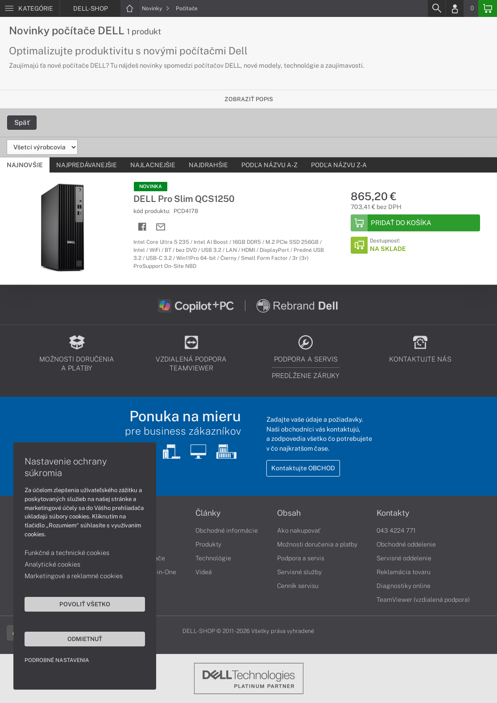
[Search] (436, 8)
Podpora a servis (300, 558)
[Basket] (487, 8)
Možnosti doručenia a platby (317, 544)
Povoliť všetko (84, 604)
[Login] (455, 8)
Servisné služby (299, 572)
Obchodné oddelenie (406, 544)
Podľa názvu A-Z (269, 165)
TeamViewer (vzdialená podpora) (423, 599)
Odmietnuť (84, 638)
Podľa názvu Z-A (339, 165)
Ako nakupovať (298, 530)
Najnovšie (25, 165)
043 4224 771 (396, 530)
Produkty (208, 544)
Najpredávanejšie (86, 165)
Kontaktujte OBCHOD (303, 468)
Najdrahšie (208, 165)
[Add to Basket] (415, 222)
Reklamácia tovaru (404, 572)
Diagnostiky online (404, 585)
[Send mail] (161, 227)
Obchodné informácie (226, 530)
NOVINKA (150, 186)
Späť (21, 122)
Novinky (156, 8)
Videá (203, 572)
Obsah (289, 513)
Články (208, 513)
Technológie (213, 558)
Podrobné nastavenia (57, 660)
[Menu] (29, 8)
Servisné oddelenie (404, 558)
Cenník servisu (298, 585)
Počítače (187, 8)
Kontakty (393, 513)
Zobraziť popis (248, 99)
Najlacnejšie (152, 165)
